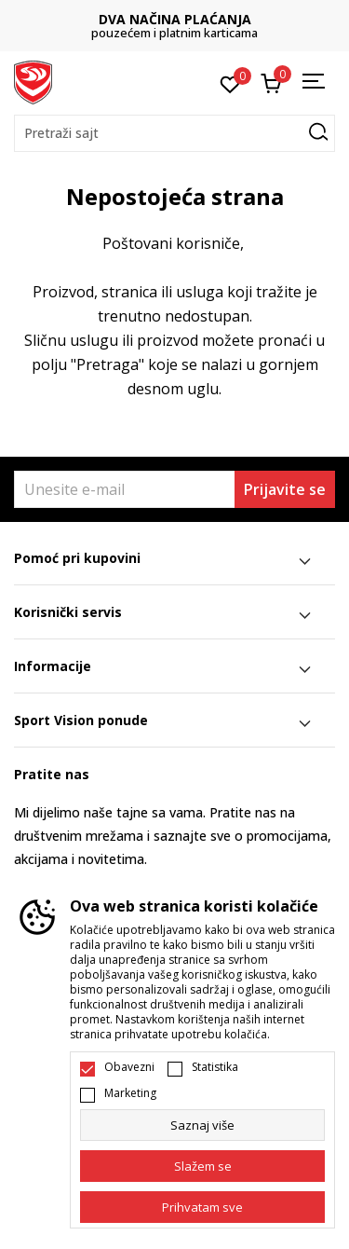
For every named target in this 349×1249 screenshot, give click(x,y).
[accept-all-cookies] (202, 1207)
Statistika (215, 1067)
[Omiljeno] (230, 83)
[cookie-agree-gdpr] (202, 1166)
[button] (174, 133)
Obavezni (129, 1067)
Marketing (130, 1093)
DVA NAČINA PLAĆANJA (175, 19)
